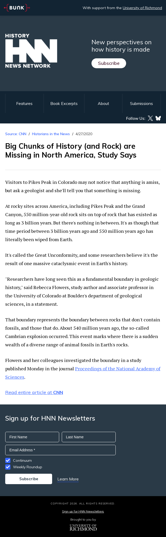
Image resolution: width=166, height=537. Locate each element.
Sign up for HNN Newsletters (83, 511)
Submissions (141, 103)
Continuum (22, 460)
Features (24, 103)
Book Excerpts (64, 103)
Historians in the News (51, 134)
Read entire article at (34, 392)
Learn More (68, 479)
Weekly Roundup (27, 467)
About (103, 103)
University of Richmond (142, 7)
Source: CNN (15, 134)
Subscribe (109, 63)
